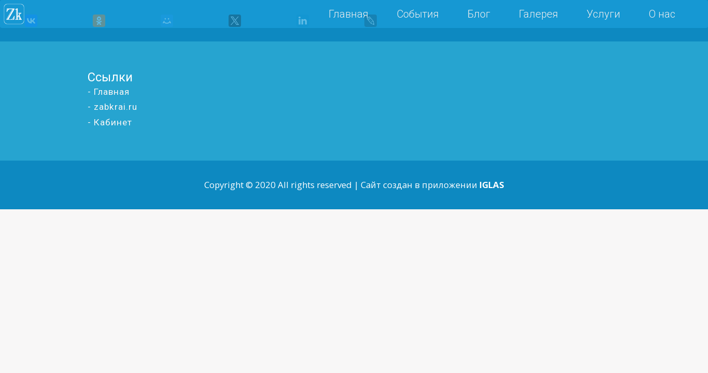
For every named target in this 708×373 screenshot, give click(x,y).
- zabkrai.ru (112, 107)
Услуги (603, 14)
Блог (479, 14)
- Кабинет (110, 122)
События (418, 14)
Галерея (538, 14)
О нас (662, 14)
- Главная (109, 92)
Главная (349, 14)
